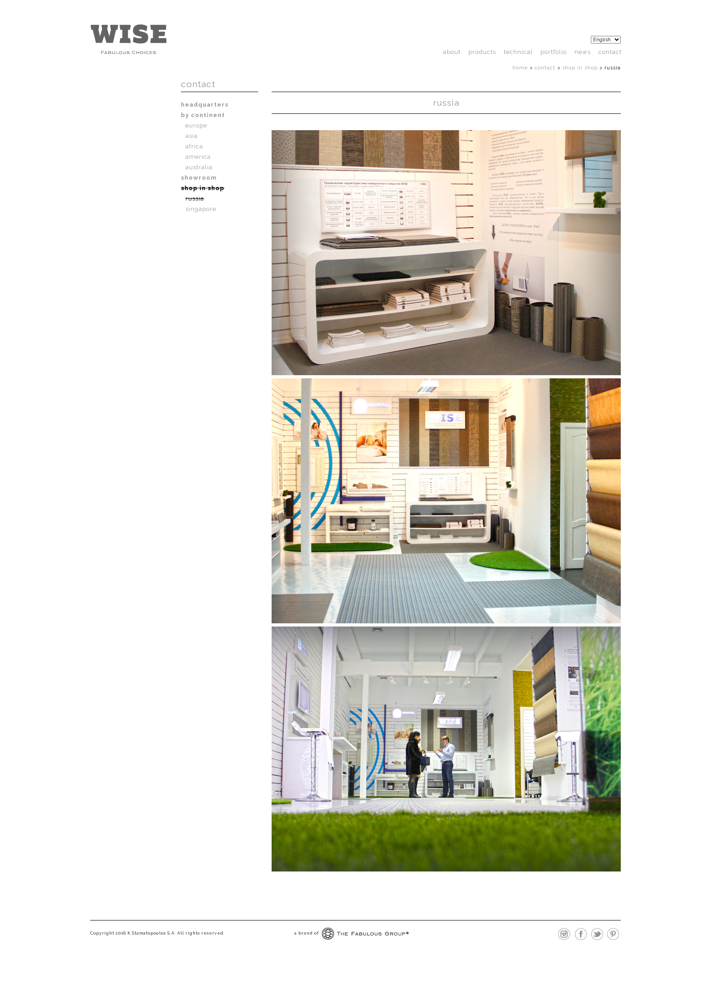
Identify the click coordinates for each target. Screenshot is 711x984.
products (482, 52)
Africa (194, 146)
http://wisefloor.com (128, 39)
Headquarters (205, 104)
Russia (194, 198)
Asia (191, 135)
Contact (610, 52)
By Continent (203, 115)
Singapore (200, 209)
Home (520, 68)
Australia (199, 167)
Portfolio (554, 52)
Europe (196, 125)
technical (518, 52)
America (198, 156)
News (583, 52)
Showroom (199, 177)
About (452, 52)
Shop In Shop (580, 68)
